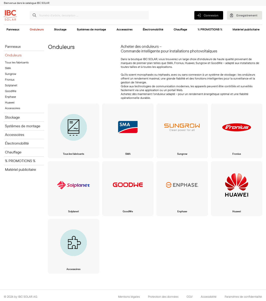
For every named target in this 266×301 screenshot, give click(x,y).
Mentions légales (129, 295)
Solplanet (11, 85)
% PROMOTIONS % (210, 29)
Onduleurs (37, 29)
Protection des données (163, 295)
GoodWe (10, 91)
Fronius (9, 79)
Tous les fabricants (17, 62)
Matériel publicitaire (246, 29)
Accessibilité (208, 295)
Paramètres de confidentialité (243, 295)
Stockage (60, 29)
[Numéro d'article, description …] (89, 15)
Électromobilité (153, 29)
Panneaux (12, 29)
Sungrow (10, 74)
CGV (190, 295)
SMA (8, 68)
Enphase (10, 96)
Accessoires (124, 29)
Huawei (9, 102)
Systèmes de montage (91, 29)
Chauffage (180, 29)
